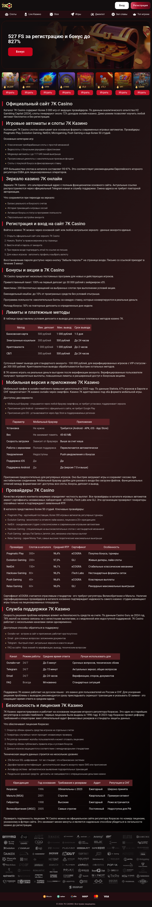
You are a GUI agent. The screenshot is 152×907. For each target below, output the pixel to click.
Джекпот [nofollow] (98, 14)
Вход (122, 5)
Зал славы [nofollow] (119, 14)
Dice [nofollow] (54, 14)
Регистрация (140, 5)
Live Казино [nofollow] (32, 14)
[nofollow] (9, 6)
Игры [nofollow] (76, 14)
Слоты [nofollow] (11, 14)
